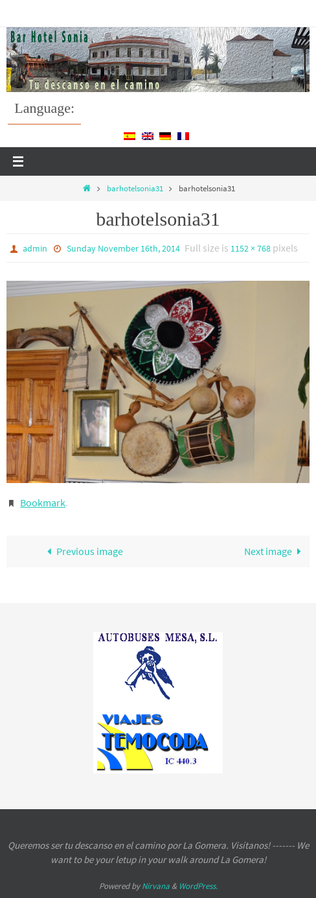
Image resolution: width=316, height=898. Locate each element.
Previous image (82, 551)
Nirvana (156, 886)
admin (35, 248)
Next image (275, 551)
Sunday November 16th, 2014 (123, 248)
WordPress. (198, 886)
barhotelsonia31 (135, 188)
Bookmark (42, 502)
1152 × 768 (251, 248)
